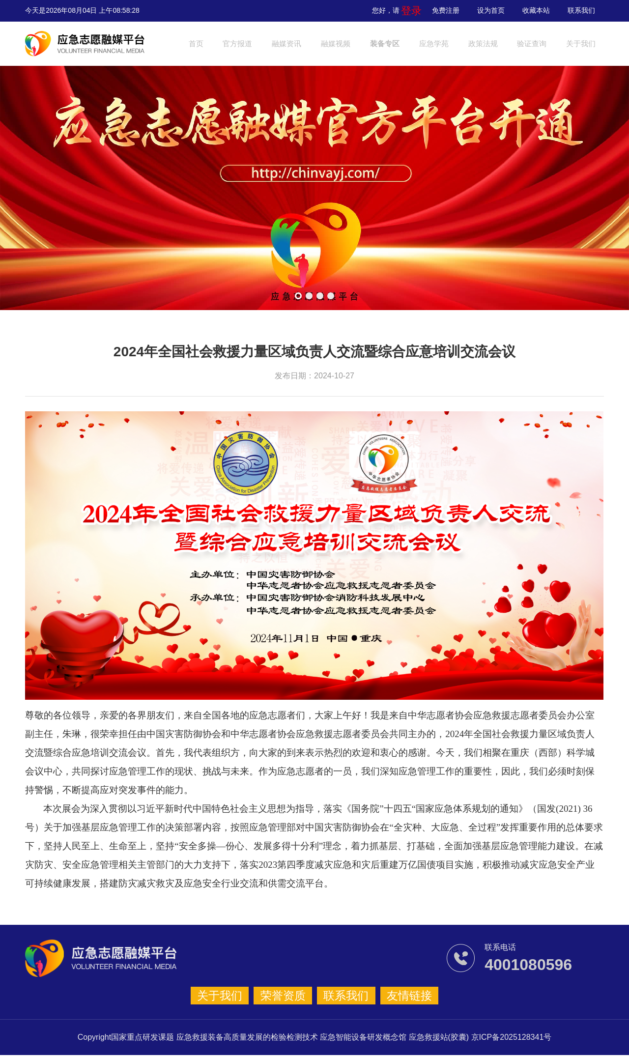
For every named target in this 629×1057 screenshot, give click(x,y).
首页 (198, 43)
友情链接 (398, 996)
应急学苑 (467, 43)
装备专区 (412, 43)
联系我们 (581, 10)
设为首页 (491, 10)
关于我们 (230, 996)
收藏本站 (536, 10)
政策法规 (523, 43)
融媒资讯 (301, 43)
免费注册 (445, 10)
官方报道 (245, 43)
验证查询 (578, 43)
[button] (298, 295)
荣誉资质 (286, 996)
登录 (415, 10)
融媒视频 (356, 43)
